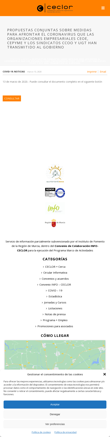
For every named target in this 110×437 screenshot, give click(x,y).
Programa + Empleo (54, 320)
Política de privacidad (65, 432)
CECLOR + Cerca (54, 266)
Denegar (55, 414)
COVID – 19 (54, 290)
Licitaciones (54, 308)
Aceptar (55, 404)
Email (103, 71)
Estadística (54, 296)
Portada (15, 59)
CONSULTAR (11, 98)
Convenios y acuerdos (54, 278)
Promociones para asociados (54, 326)
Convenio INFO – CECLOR (54, 284)
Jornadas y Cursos (54, 302)
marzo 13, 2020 (34, 71)
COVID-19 (8, 71)
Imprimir (92, 71)
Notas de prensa (54, 314)
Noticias (19, 71)
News (26, 59)
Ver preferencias (55, 424)
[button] (104, 374)
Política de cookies (41, 432)
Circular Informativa (54, 272)
